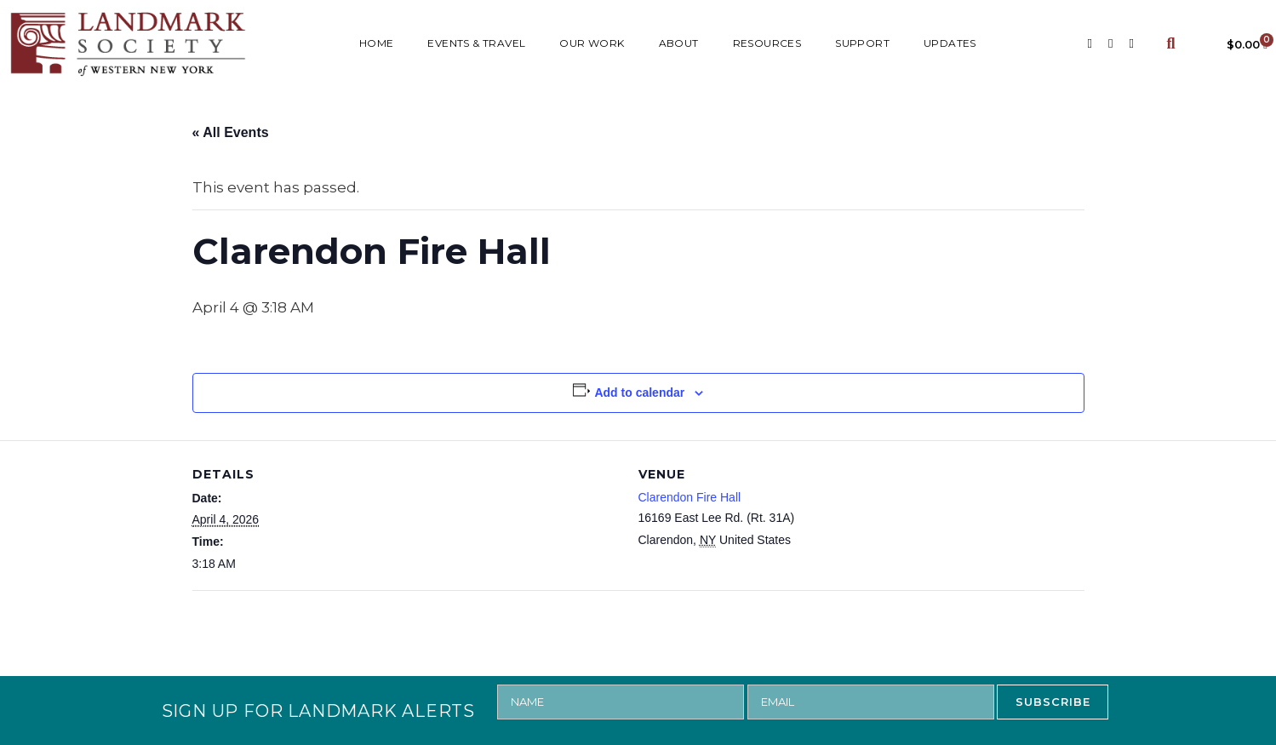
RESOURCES (767, 43)
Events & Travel (476, 43)
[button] (1171, 44)
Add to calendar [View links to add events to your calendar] (639, 392)
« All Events (230, 132)
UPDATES (950, 43)
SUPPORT (862, 43)
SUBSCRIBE (1053, 701)
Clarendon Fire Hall (689, 497)
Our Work (591, 43)
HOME (376, 43)
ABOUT (679, 43)
